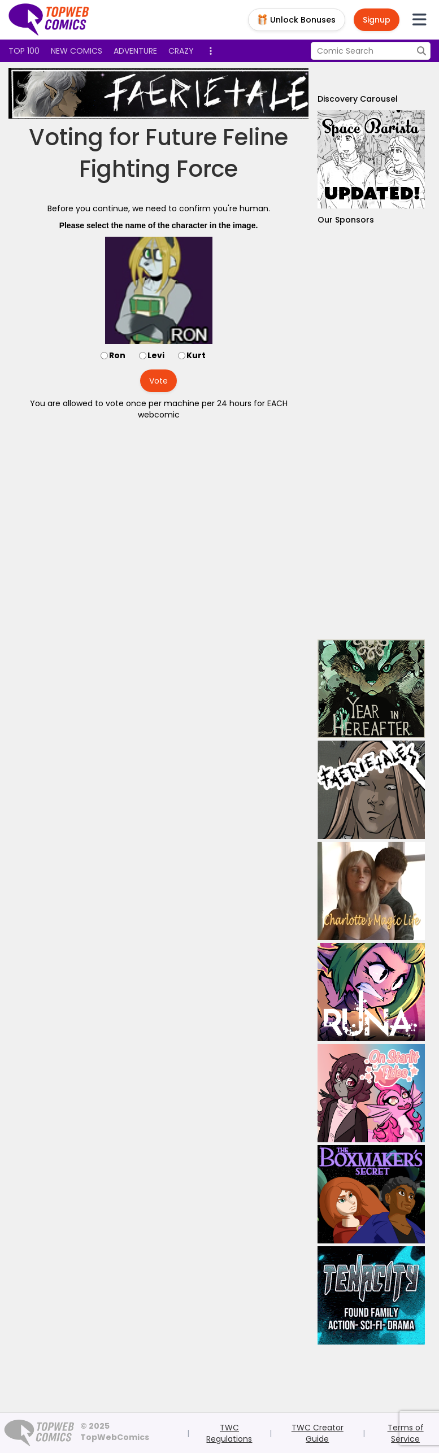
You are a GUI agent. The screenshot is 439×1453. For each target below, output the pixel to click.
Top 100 (24, 50)
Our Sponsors (346, 219)
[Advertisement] (371, 432)
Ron (117, 355)
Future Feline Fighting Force (183, 153)
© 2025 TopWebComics (114, 1431)
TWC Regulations (229, 1433)
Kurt (196, 355)
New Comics (76, 50)
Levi (155, 355)
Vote (158, 380)
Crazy (181, 50)
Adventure (135, 50)
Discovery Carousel (358, 99)
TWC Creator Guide (318, 1433)
